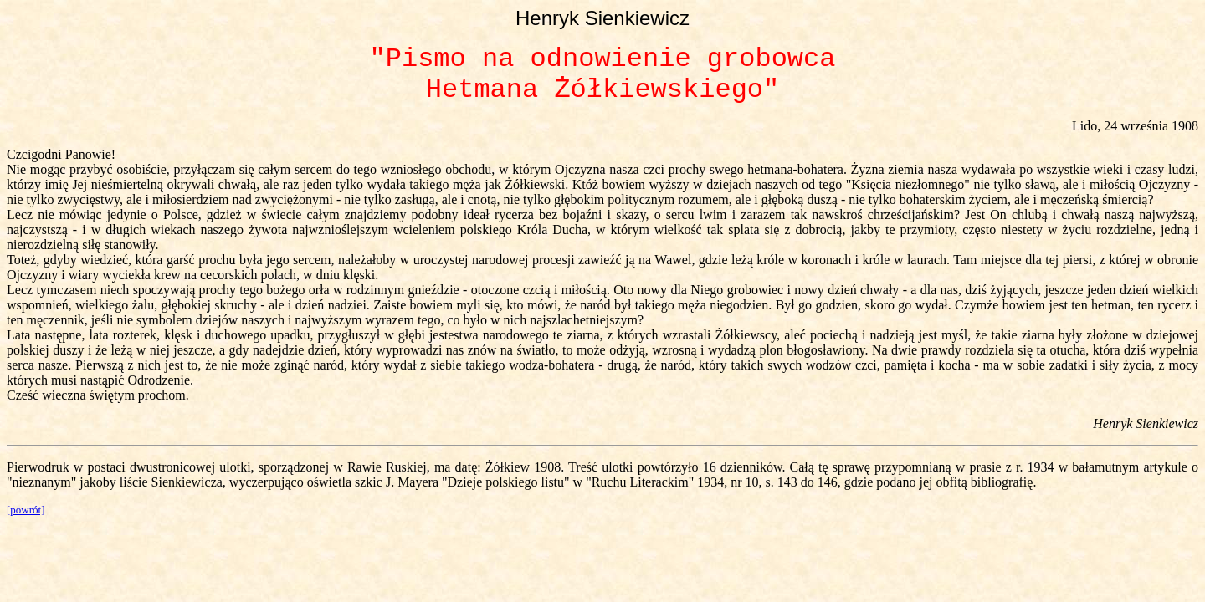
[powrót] (26, 509)
